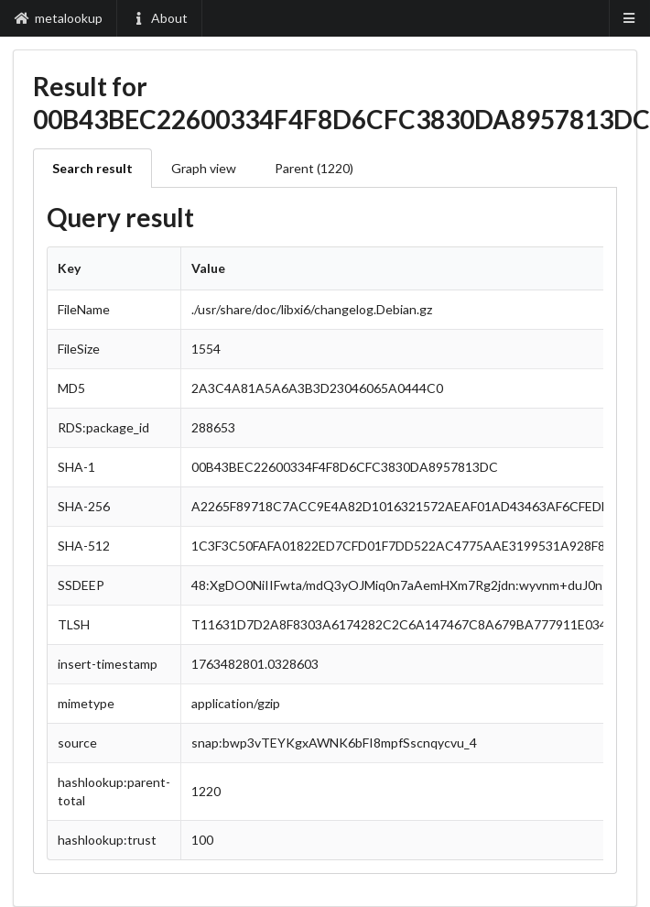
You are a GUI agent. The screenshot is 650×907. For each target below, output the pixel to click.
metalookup (59, 18)
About (160, 18)
